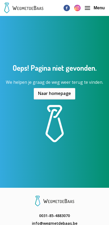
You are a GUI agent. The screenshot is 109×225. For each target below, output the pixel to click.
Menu (95, 8)
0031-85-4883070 (54, 215)
